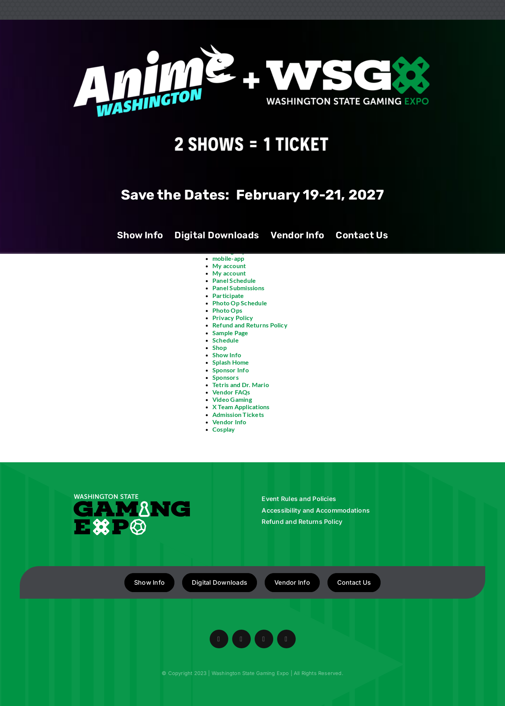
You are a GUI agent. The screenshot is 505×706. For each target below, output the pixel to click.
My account (229, 265)
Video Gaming (232, 399)
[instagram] (264, 639)
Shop (219, 347)
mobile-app (228, 258)
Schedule (225, 340)
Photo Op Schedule (239, 303)
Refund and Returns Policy (250, 325)
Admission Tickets (238, 414)
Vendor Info (229, 421)
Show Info (226, 354)
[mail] (286, 639)
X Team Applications (241, 406)
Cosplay (223, 429)
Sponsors (225, 377)
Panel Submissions (238, 287)
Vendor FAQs (231, 392)
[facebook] (219, 639)
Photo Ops (227, 310)
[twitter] (241, 639)
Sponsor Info (230, 370)
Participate (228, 295)
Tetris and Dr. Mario (240, 384)
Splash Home (230, 362)
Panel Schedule (234, 280)
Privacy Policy (232, 317)
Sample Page (230, 332)
